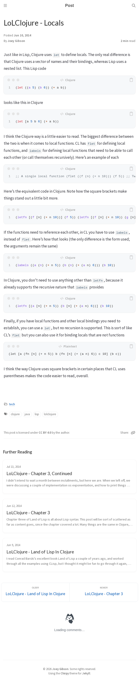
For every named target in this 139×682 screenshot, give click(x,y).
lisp (37, 414)
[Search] (133, 5)
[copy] (131, 80)
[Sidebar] (5, 5)
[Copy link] (133, 432)
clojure (15, 414)
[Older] (35, 592)
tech (12, 404)
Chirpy (65, 673)
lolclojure (50, 414)
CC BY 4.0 (45, 433)
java (27, 414)
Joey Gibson (16, 41)
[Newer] (104, 592)
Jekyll (86, 673)
